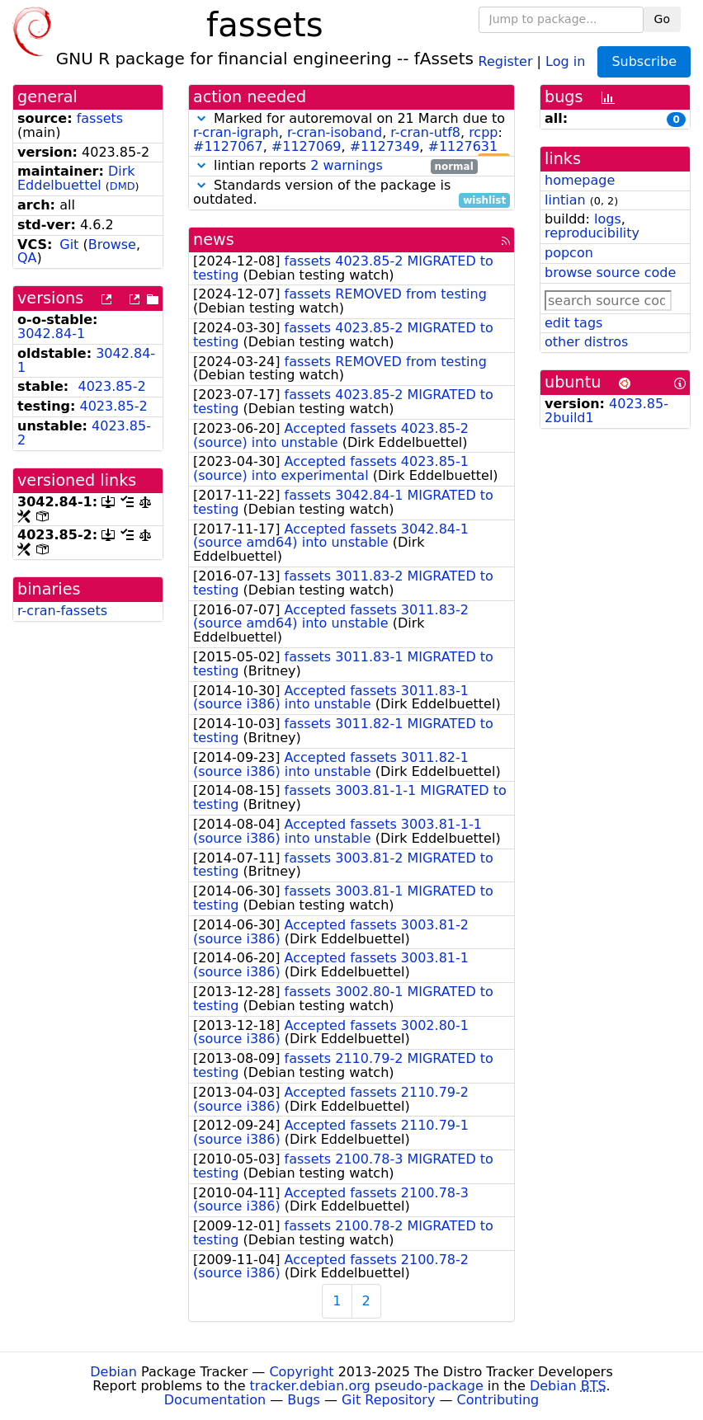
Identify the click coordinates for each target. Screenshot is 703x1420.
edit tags (573, 323)
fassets (100, 118)
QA (27, 258)
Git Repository (388, 1400)
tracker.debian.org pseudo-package (367, 1386)
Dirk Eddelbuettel (76, 178)
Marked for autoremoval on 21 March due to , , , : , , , (351, 132)
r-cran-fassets (62, 610)
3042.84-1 (51, 333)
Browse (112, 244)
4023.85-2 (111, 386)
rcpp (483, 132)
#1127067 (228, 146)
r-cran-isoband (334, 132)
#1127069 (306, 146)
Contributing (498, 1400)
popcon (569, 253)
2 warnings (346, 165)
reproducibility (592, 233)
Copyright (301, 1372)
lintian (565, 200)
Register (506, 60)
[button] (201, 118)
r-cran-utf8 (425, 132)
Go (662, 19)
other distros (586, 342)
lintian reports (335, 166)
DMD (122, 186)
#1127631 (463, 146)
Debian (113, 1372)
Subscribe (644, 61)
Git (68, 244)
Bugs (303, 1400)
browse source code (610, 272)
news (213, 239)
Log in (565, 60)
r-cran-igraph (236, 132)
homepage (580, 180)
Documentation (215, 1400)
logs (607, 219)
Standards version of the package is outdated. (351, 193)
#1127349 (385, 146)
